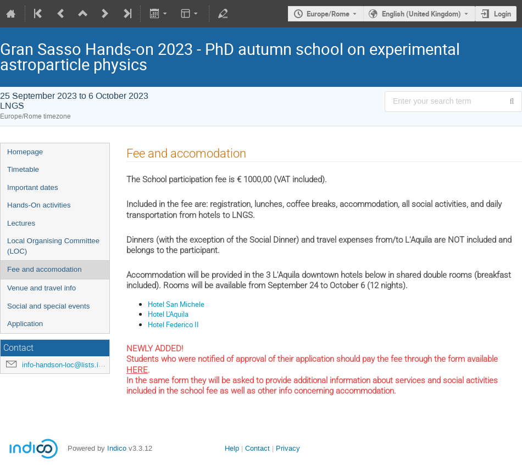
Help (232, 448)
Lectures (21, 223)
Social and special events (48, 306)
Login (502, 14)
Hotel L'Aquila (168, 314)
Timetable (23, 169)
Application (25, 324)
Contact (257, 448)
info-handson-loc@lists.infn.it (68, 364)
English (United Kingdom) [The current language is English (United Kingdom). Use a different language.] (421, 14)
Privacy (288, 448)
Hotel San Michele (176, 304)
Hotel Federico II (173, 324)
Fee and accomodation (44, 269)
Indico (116, 448)
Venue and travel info (41, 288)
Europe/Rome (328, 14)
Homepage (25, 152)
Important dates (32, 187)
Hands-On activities (39, 205)
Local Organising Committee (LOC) (53, 246)
